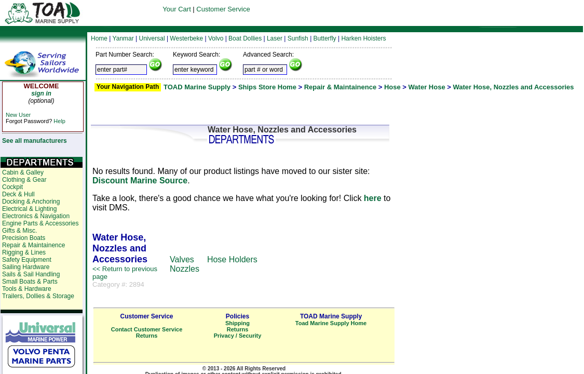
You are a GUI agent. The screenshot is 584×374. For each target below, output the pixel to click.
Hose (392, 87)
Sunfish (298, 38)
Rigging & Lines (24, 252)
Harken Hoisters (363, 38)
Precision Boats (23, 238)
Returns (147, 335)
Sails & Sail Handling (31, 274)
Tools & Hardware (26, 288)
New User (18, 115)
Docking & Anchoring (31, 201)
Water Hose (427, 87)
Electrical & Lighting (29, 208)
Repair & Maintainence (340, 87)
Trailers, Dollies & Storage (38, 296)
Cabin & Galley (23, 172)
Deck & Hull (18, 194)
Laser (274, 38)
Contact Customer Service (147, 329)
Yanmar (123, 38)
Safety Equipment (26, 259)
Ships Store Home (267, 87)
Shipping (237, 323)
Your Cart (176, 9)
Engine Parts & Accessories (40, 223)
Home (99, 38)
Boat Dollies (245, 38)
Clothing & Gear (24, 179)
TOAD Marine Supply (197, 87)
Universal (152, 38)
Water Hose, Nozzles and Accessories (513, 87)
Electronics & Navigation (36, 216)
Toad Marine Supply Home (330, 323)
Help (59, 121)
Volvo (215, 38)
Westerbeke (186, 38)
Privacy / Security (238, 335)
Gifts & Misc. (19, 230)
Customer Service (223, 9)
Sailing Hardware (25, 267)
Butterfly (325, 38)
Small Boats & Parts (30, 281)
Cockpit (12, 187)
